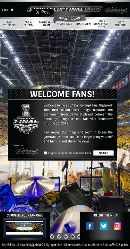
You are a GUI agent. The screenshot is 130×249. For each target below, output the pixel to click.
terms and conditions (78, 153)
